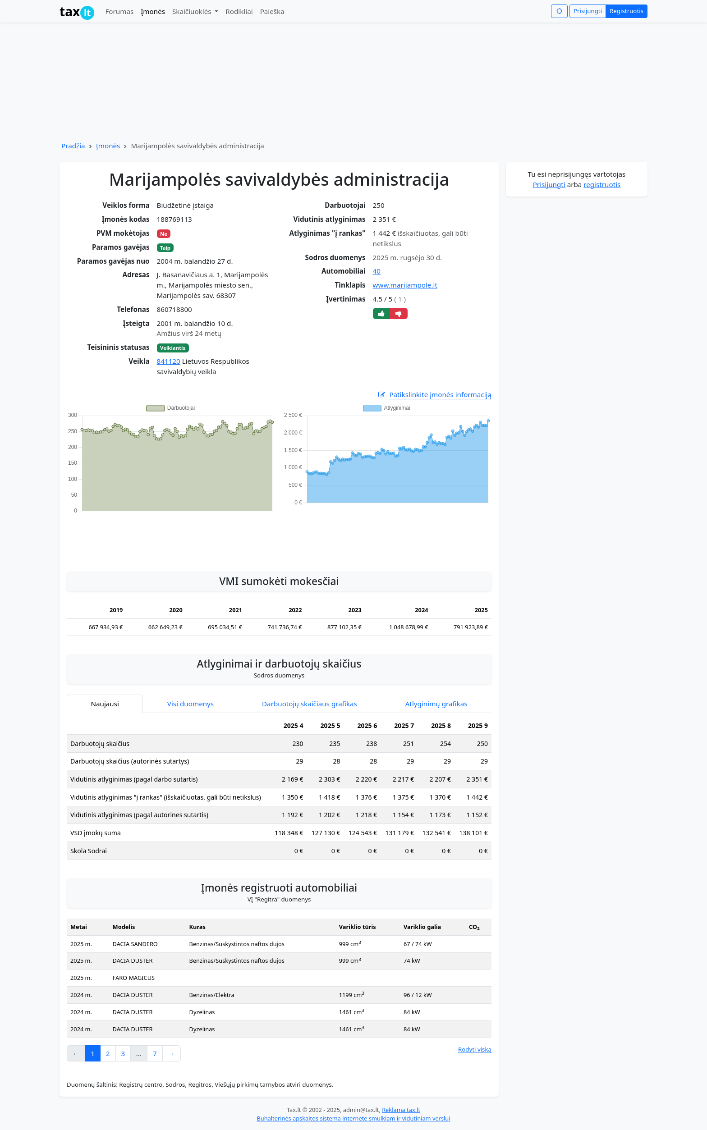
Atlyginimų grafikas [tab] (436, 703)
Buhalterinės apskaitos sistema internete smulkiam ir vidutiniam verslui (353, 1118)
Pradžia (73, 145)
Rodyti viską (474, 1049)
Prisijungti (588, 11)
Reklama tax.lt (401, 1110)
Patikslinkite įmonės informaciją (434, 394)
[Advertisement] (279, 537)
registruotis (601, 184)
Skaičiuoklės (192, 11)
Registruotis (626, 11)
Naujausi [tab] (105, 703)
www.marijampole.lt (405, 284)
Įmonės (153, 11)
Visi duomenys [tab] (190, 703)
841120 (168, 361)
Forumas (119, 11)
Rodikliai (238, 11)
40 (377, 270)
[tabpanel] (279, 792)
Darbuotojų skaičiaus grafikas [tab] (309, 703)
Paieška (272, 11)
